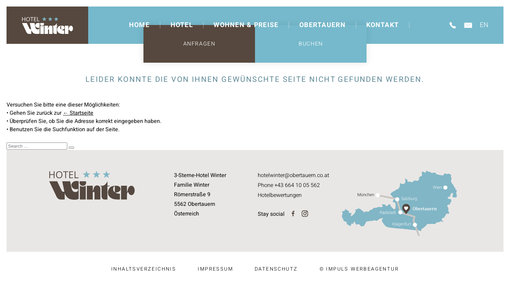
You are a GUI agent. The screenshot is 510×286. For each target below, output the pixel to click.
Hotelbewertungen (280, 194)
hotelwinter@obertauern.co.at (293, 175)
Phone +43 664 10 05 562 (289, 185)
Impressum (215, 269)
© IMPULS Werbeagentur (359, 269)
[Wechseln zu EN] (486, 25)
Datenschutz (276, 269)
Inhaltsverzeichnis (143, 269)
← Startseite (78, 113)
